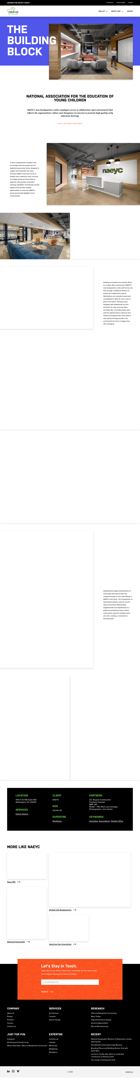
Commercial (53, 1039)
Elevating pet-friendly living (18, 1043)
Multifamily (53, 1050)
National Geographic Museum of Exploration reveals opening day (111, 1041)
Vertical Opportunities (99, 1023)
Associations (104, 821)
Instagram (11, 1039)
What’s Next (117, 11)
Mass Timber (96, 1017)
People (10, 1017)
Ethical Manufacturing (99, 1027)
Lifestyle (52, 1043)
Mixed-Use (53, 1046)
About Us (10, 1013)
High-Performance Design (101, 1020)
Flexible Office (117, 821)
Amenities (93, 821)
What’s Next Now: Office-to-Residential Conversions (27, 1046)
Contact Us (11, 1027)
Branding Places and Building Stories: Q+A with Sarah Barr (109, 1050)
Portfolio (10, 1020)
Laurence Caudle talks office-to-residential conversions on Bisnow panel (107, 1056)
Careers (10, 1023)
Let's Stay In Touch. (59, 966)
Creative (130, 2)
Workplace (57, 821)
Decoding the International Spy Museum (106, 1046)
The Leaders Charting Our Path (103, 1061)
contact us (129, 1073)
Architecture (109, 2)
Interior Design (121, 2)
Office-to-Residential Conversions (104, 1013)
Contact (130, 11)
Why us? (103, 11)
